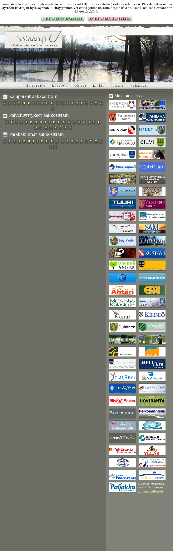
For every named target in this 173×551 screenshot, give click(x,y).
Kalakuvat (139, 85)
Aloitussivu (35, 85)
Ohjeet (80, 85)
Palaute (117, 85)
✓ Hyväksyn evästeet (62, 18)
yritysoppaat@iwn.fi (150, 491)
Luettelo (60, 85)
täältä (93, 11)
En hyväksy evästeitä (110, 18)
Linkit (98, 85)
